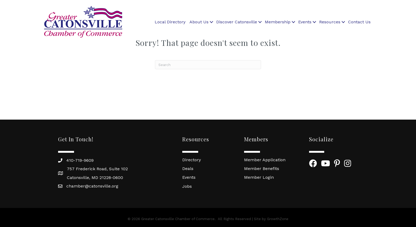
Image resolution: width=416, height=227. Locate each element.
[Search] (208, 64)
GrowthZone (277, 219)
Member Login (259, 177)
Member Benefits (261, 168)
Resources (329, 21)
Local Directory (170, 21)
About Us (199, 21)
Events (304, 21)
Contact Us (359, 21)
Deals (187, 168)
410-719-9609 (80, 160)
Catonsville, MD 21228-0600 (95, 177)
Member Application (264, 159)
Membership (278, 21)
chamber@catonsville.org (92, 186)
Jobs (187, 186)
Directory (191, 159)
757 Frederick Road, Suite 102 (97, 168)
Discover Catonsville (236, 21)
